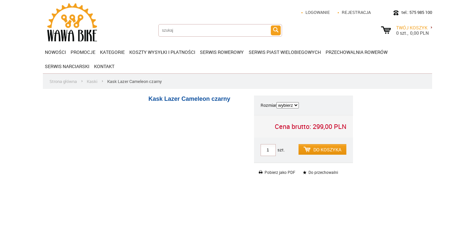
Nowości (55, 52)
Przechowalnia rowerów (357, 52)
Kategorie (112, 52)
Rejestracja (356, 12)
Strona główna (63, 81)
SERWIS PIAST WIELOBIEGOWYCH (285, 52)
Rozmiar (268, 105)
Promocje (83, 52)
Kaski (92, 81)
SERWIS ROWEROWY (222, 52)
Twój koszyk (414, 27)
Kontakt (104, 66)
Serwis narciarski (67, 66)
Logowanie (317, 12)
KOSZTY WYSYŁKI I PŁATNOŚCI (162, 52)
